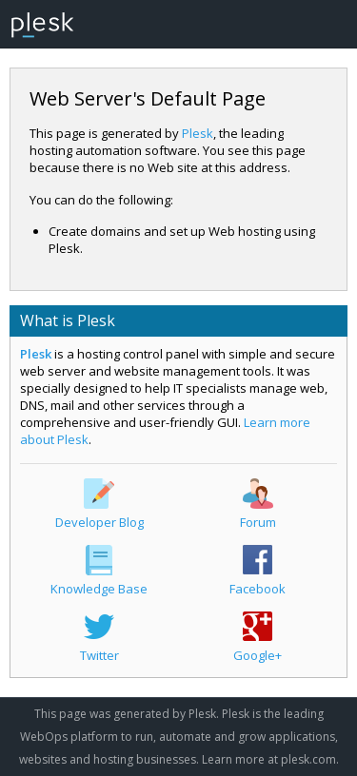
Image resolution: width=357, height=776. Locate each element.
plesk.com (308, 759)
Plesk (197, 133)
